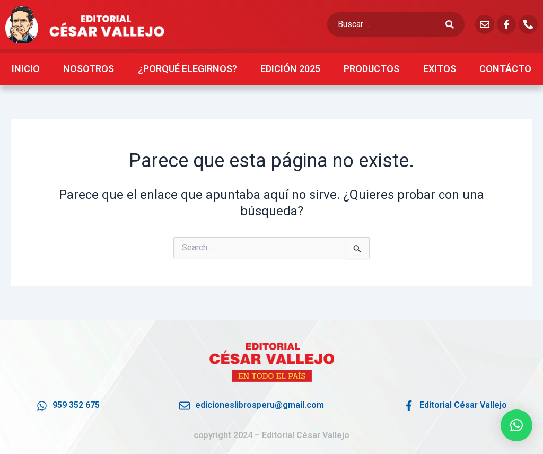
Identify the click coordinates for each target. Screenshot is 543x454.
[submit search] (455, 24)
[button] (516, 425)
